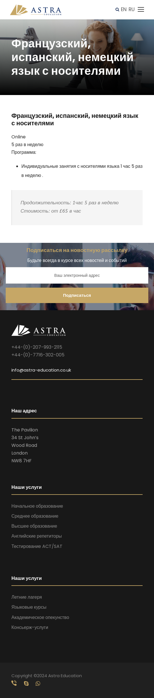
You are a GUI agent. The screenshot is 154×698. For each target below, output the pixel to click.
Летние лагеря (26, 597)
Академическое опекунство (40, 617)
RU (132, 9)
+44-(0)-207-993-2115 (36, 347)
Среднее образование (34, 516)
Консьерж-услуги (29, 627)
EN (124, 9)
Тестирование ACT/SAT (36, 546)
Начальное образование (37, 506)
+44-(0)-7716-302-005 (37, 355)
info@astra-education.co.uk (41, 370)
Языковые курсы (28, 607)
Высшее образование (34, 526)
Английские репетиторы (36, 536)
